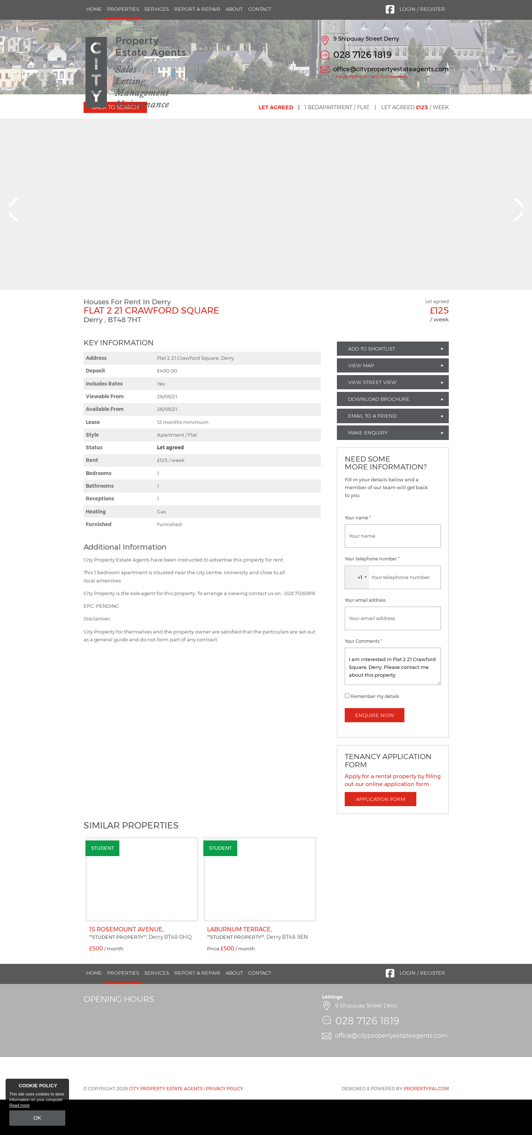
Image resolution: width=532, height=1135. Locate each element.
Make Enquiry (368, 468)
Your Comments (363, 676)
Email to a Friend (372, 452)
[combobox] (357, 612)
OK (37, 1119)
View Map (361, 401)
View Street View (372, 418)
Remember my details (375, 732)
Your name (358, 553)
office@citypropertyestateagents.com (391, 69)
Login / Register (422, 9)
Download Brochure (379, 435)
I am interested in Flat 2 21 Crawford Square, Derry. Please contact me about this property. (393, 701)
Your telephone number (372, 594)
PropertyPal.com (426, 1124)
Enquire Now (374, 751)
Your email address (365, 635)
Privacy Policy (224, 1124)
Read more (19, 1107)
